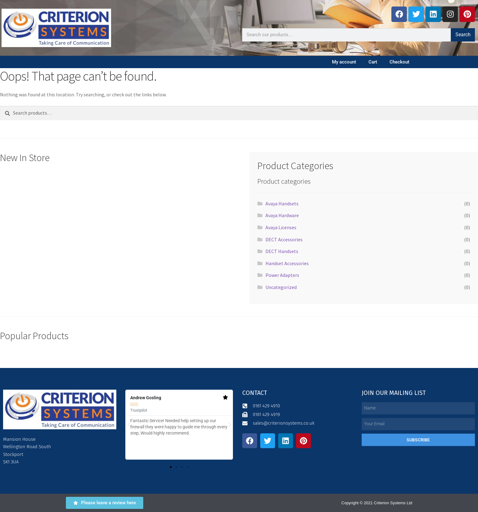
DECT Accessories (284, 239)
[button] (129, 425)
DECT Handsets (281, 251)
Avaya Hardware (282, 215)
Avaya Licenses (280, 227)
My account (344, 62)
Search (463, 34)
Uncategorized (281, 287)
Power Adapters (282, 275)
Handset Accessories (287, 263)
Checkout (399, 62)
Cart (372, 62)
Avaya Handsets (282, 203)
